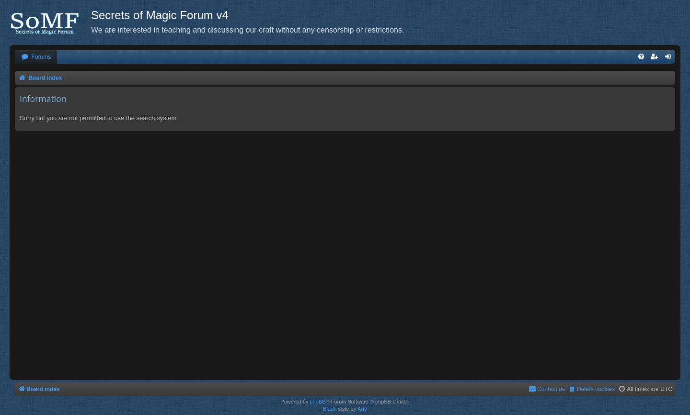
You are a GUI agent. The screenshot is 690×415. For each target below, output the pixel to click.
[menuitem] (36, 57)
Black (329, 409)
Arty (362, 409)
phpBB (317, 401)
